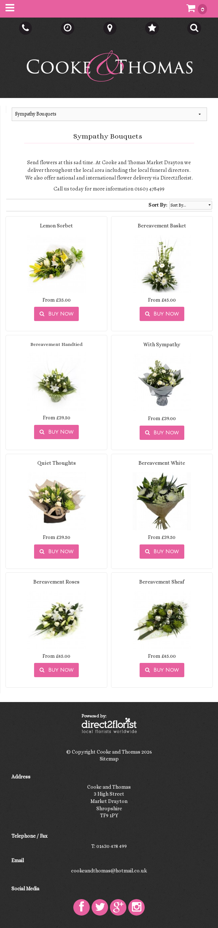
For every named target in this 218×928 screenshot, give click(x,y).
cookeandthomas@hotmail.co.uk (109, 871)
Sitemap (109, 759)
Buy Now (56, 314)
